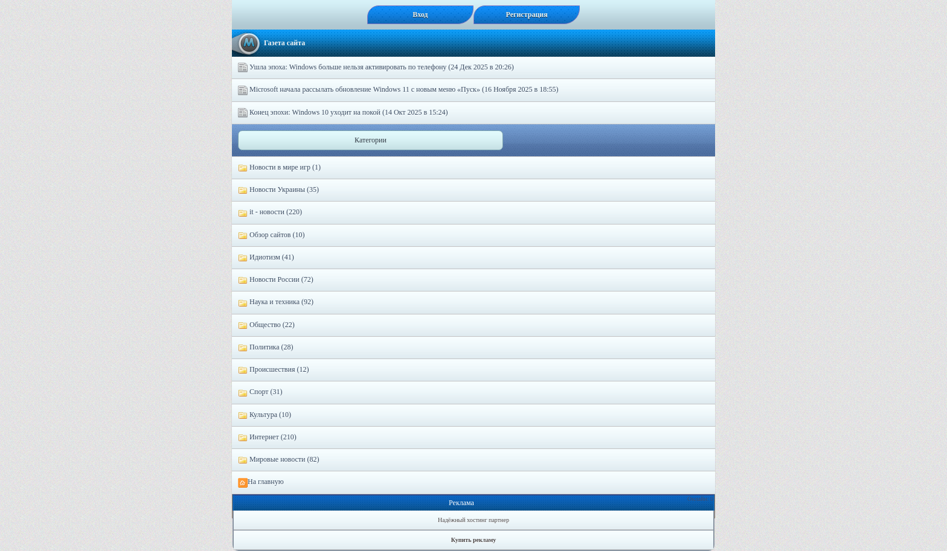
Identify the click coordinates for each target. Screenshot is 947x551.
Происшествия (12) (273, 370)
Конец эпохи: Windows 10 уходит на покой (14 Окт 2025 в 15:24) (343, 113)
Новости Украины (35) (278, 190)
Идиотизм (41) (266, 258)
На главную (261, 482)
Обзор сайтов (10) (271, 235)
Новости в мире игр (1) (279, 168)
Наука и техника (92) (275, 302)
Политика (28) (266, 347)
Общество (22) (266, 325)
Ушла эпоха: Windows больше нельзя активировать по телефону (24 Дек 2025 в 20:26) (376, 67)
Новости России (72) (275, 280)
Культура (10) (264, 415)
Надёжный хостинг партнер (473, 520)
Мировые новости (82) (278, 460)
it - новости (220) (270, 212)
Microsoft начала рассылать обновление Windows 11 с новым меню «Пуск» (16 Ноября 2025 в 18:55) (398, 90)
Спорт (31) (260, 392)
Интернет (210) (267, 437)
